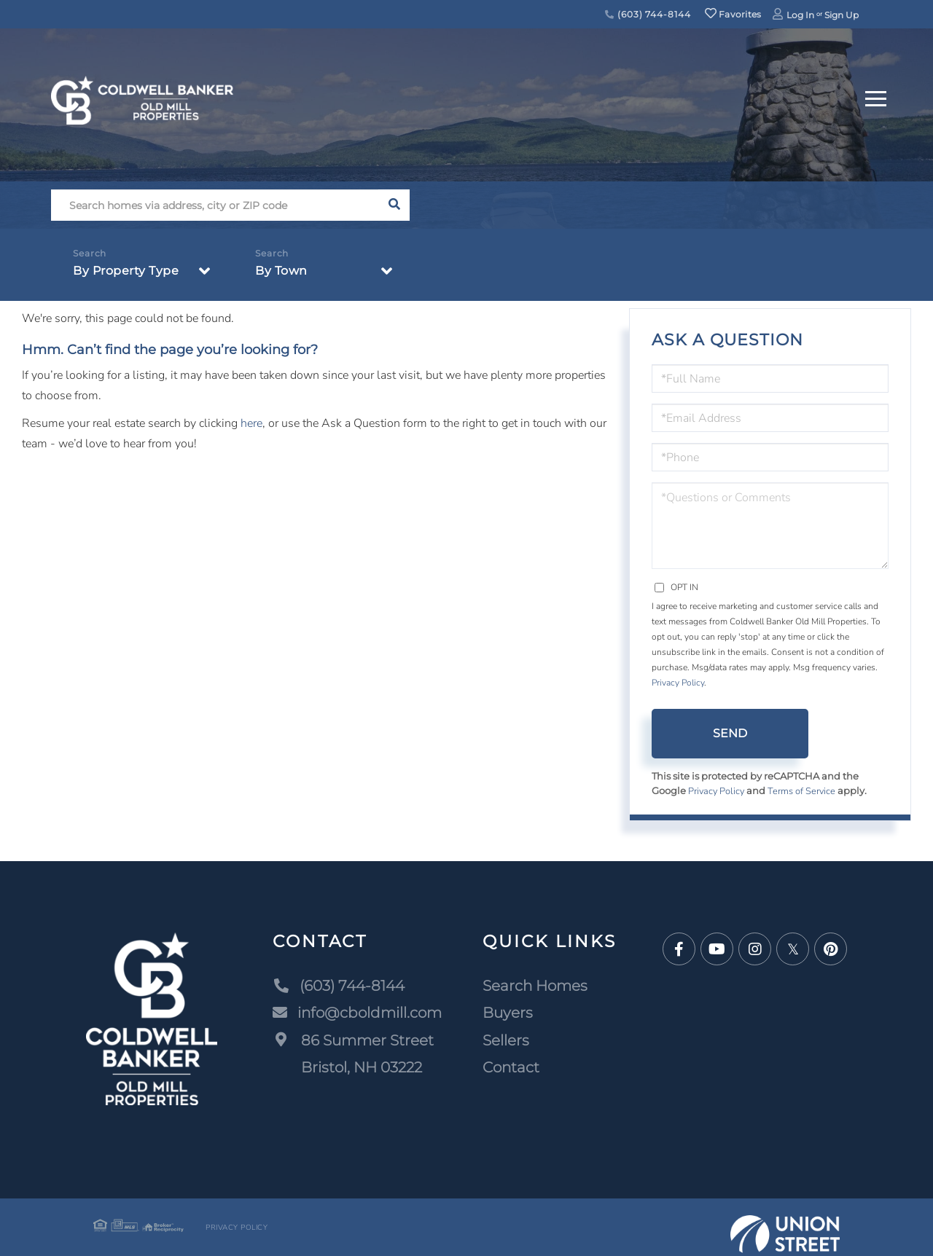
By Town (281, 271)
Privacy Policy (678, 682)
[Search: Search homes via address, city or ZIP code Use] (214, 205)
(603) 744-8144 (647, 14)
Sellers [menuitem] (506, 1040)
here (251, 423)
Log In (800, 14)
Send (730, 733)
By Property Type (126, 271)
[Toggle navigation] (875, 96)
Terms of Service (804, 791)
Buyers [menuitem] (508, 1013)
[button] (394, 205)
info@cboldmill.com (357, 1013)
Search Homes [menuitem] (535, 985)
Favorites (733, 14)
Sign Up (841, 14)
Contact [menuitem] (511, 1068)
